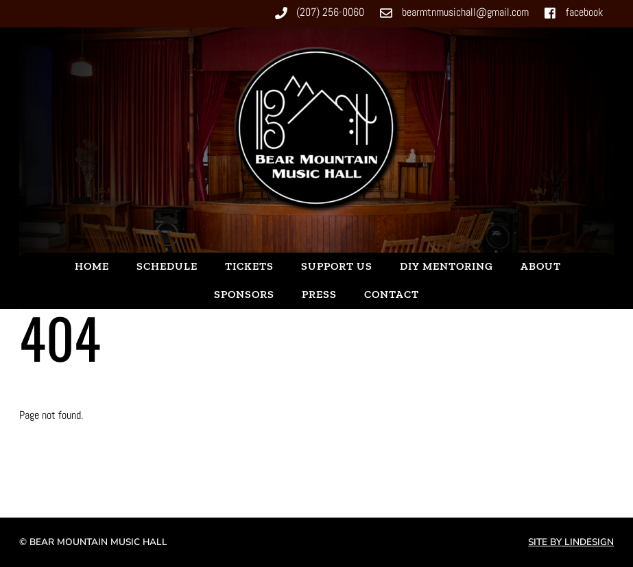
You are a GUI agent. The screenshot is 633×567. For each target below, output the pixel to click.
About (541, 266)
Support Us (336, 266)
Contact (391, 294)
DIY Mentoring (446, 266)
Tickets (249, 266)
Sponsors (244, 294)
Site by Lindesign (571, 541)
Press (319, 294)
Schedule (167, 266)
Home (92, 266)
